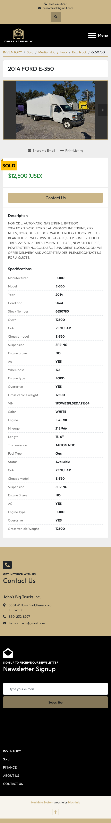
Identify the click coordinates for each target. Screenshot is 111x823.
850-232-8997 (58, 4)
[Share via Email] (41, 150)
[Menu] (92, 35)
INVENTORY (12, 751)
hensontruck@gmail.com (58, 8)
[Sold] (30, 52)
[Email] (55, 689)
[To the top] (55, 812)
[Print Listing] (72, 150)
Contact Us (55, 197)
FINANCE (10, 767)
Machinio (74, 802)
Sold (6, 759)
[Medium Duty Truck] (52, 52)
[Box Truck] (79, 52)
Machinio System (42, 802)
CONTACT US (13, 784)
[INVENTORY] (12, 52)
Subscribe (55, 702)
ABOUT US (11, 775)
